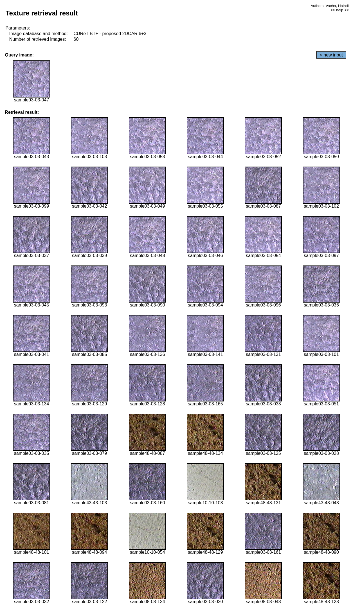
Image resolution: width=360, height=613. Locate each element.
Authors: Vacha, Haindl (329, 6)
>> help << (340, 10)
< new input (331, 55)
